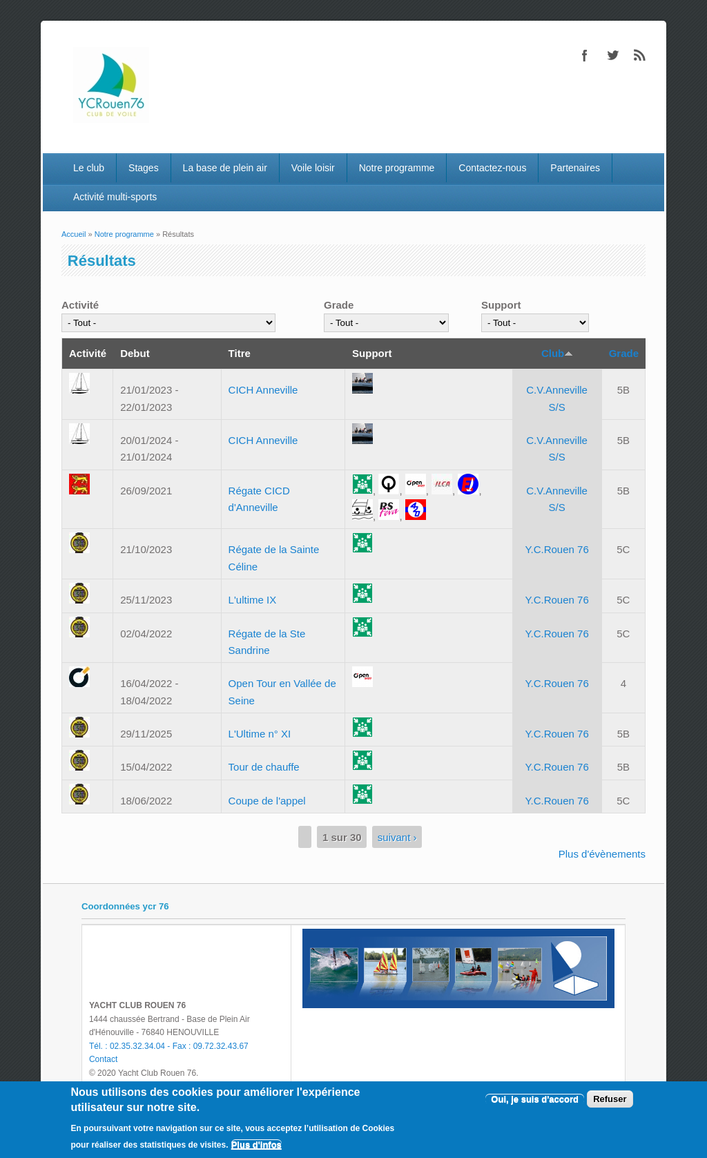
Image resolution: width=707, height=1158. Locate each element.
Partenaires (575, 167)
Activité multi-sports (115, 196)
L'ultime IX (253, 600)
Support (501, 305)
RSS (640, 55)
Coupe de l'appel (267, 801)
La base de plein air (225, 167)
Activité (80, 305)
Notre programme (397, 167)
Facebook (585, 55)
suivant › (397, 837)
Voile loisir (313, 167)
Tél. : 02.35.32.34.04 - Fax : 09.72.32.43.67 (169, 1046)
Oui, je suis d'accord (535, 1099)
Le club (88, 167)
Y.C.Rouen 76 (556, 549)
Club (557, 353)
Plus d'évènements (602, 854)
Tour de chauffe (264, 767)
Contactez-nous (492, 167)
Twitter (612, 55)
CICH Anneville (263, 390)
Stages (143, 167)
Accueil (73, 234)
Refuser (609, 1099)
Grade (339, 305)
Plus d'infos (256, 1144)
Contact (103, 1059)
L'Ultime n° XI (260, 734)
